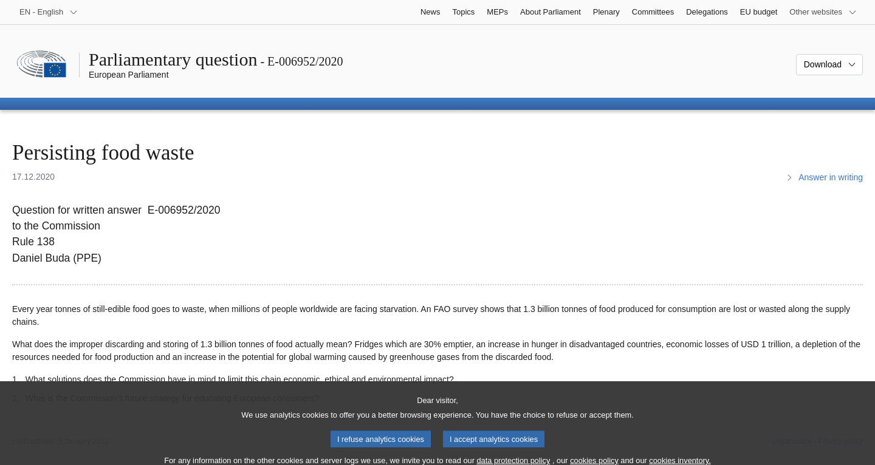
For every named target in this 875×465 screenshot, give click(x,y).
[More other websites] (823, 12)
